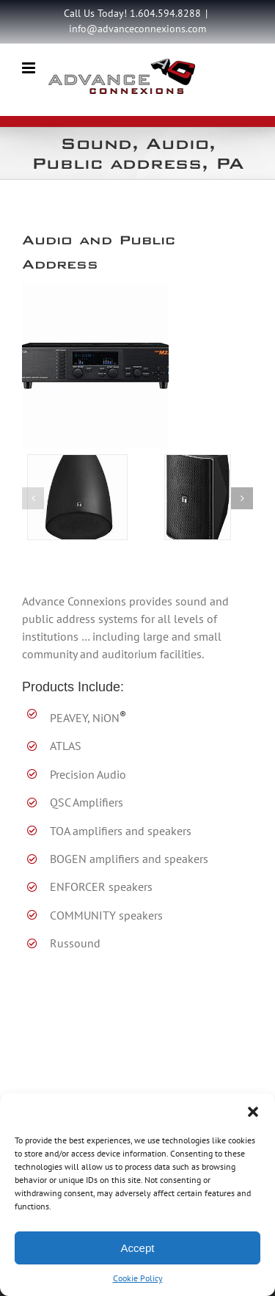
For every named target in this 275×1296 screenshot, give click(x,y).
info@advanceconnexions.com (137, 28)
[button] (253, 1111)
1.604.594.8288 (165, 13)
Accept (138, 1248)
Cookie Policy (138, 1278)
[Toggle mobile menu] (29, 68)
